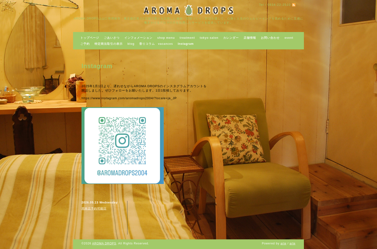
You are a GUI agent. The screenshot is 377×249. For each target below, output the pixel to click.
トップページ (89, 37)
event (288, 37)
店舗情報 (250, 37)
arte (284, 243)
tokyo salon (209, 37)
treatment (187, 37)
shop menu (166, 37)
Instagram (186, 44)
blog (130, 44)
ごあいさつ (111, 37)
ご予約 (85, 44)
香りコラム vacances (156, 44)
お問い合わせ (270, 37)
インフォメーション (138, 37)
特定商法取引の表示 (108, 44)
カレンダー (231, 37)
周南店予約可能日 (94, 208)
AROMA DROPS (104, 243)
